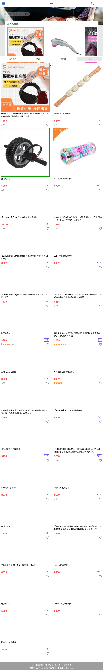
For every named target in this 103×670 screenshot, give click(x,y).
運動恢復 (18, 14)
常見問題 (58, 665)
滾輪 (27, 14)
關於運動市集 (37, 665)
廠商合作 (67, 665)
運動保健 (7, 14)
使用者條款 (49, 665)
